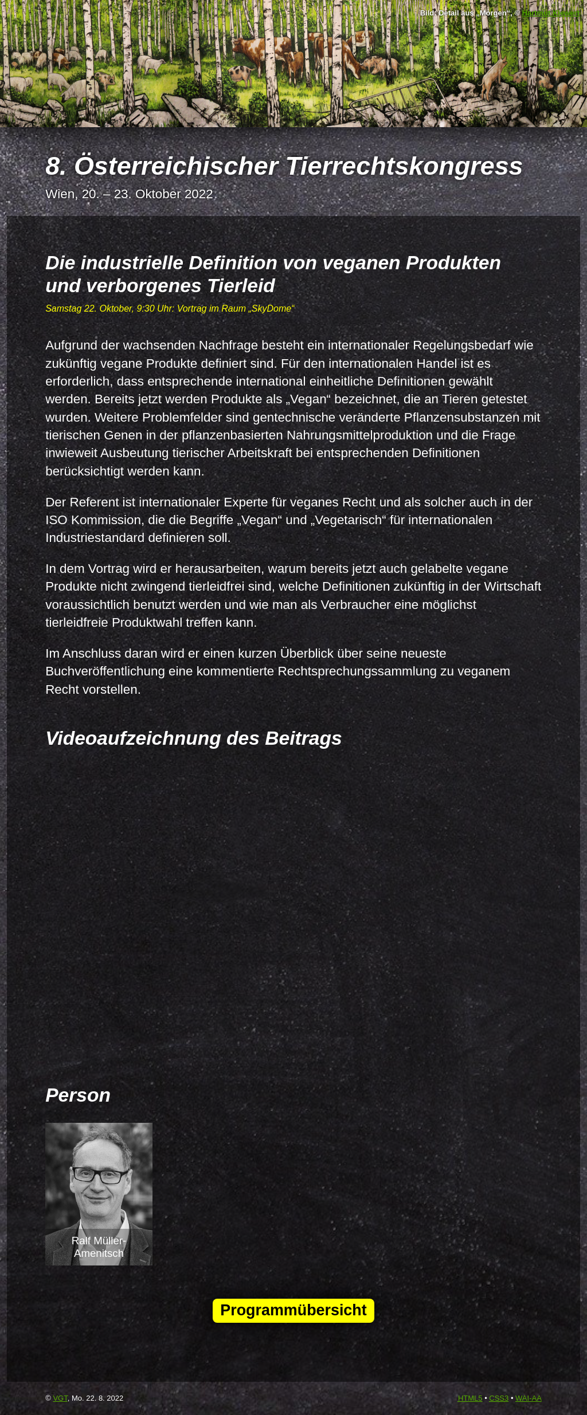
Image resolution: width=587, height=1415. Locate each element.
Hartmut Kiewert (551, 13)
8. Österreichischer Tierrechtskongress (284, 165)
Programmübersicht (293, 1310)
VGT (60, 1398)
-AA (528, 1398)
